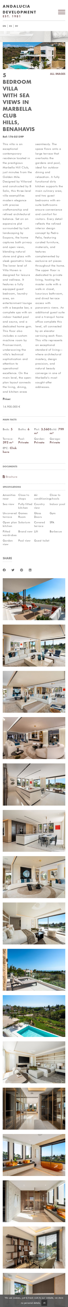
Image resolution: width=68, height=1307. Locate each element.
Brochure (10, 476)
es (10, 26)
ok (44, 1302)
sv (16, 26)
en (4, 26)
